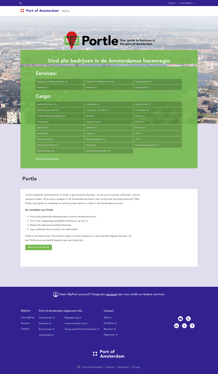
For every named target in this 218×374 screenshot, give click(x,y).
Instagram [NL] (188, 318)
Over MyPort (186, 3)
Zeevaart (43, 323)
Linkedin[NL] (176, 325)
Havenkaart (45, 334)
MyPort (66, 11)
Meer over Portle (37, 247)
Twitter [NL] (184, 325)
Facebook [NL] (192, 325)
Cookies (109, 367)
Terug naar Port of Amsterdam (81, 329)
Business (108, 328)
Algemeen (109, 334)
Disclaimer (123, 367)
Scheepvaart (45, 317)
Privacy (136, 367)
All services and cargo (47, 158)
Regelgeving (71, 317)
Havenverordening (75, 323)
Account (25, 323)
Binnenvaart (45, 329)
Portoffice (109, 323)
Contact (171, 3)
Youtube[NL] (180, 318)
